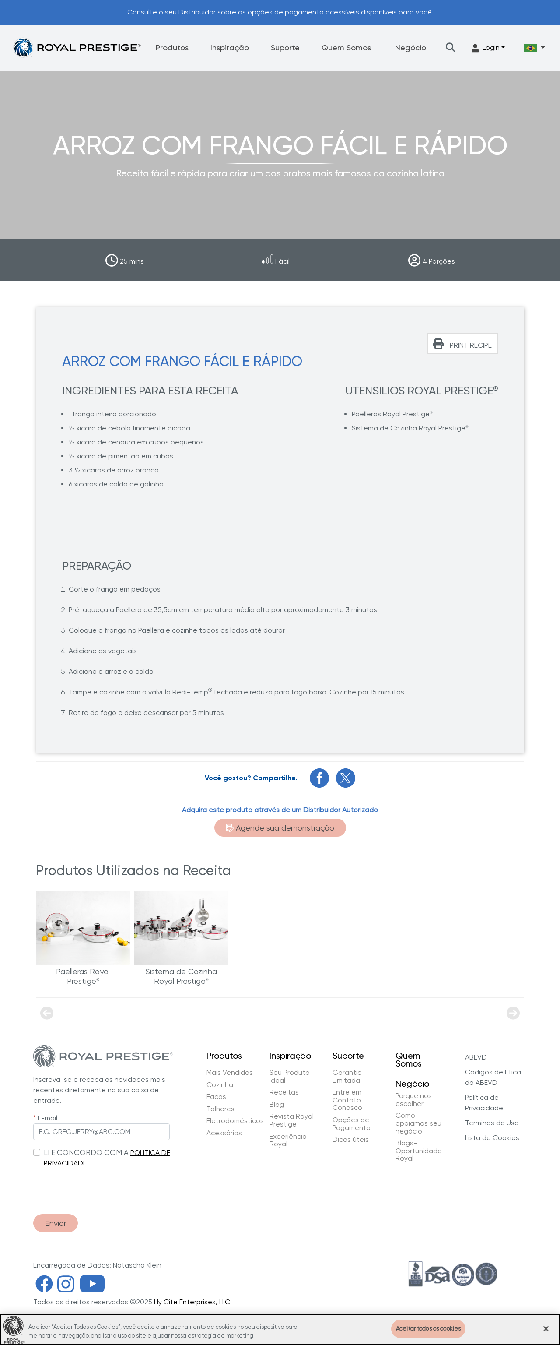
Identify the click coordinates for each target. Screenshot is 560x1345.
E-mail (47, 1118)
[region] (280, 1329)
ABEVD (476, 1057)
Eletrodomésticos (235, 1121)
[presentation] (99, 1186)
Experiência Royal (288, 1140)
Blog (277, 1105)
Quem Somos (346, 47)
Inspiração (229, 47)
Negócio (410, 47)
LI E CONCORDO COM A (86, 1152)
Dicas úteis (350, 1140)
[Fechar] (546, 1328)
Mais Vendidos (229, 1073)
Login (486, 48)
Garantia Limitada (347, 1076)
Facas (216, 1097)
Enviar (55, 1223)
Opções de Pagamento (351, 1123)
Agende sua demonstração (280, 827)
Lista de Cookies (492, 1138)
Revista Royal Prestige (292, 1120)
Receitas (284, 1092)
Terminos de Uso (492, 1123)
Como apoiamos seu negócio (418, 1123)
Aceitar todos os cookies (428, 1328)
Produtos (172, 47)
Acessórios (224, 1133)
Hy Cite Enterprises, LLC (192, 1302)
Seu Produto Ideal (290, 1076)
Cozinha (219, 1085)
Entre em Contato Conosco (348, 1100)
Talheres (220, 1109)
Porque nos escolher (414, 1099)
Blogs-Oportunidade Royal (419, 1150)
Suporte (285, 47)
